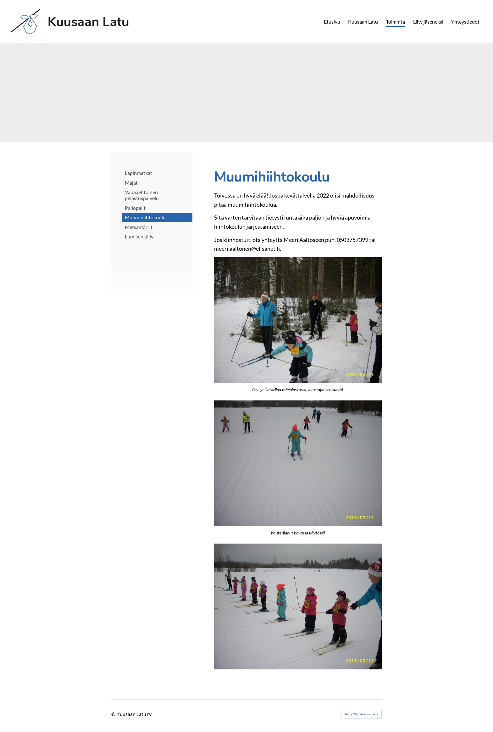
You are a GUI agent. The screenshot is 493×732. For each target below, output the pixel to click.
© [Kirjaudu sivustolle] (113, 714)
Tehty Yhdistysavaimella (361, 714)
